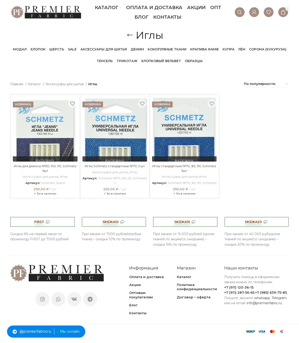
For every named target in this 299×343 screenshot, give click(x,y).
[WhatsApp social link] (58, 304)
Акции (135, 289)
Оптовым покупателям (141, 299)
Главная (17, 84)
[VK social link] (74, 304)
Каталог (35, 84)
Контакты (137, 317)
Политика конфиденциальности (197, 291)
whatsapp (262, 302)
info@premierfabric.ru (264, 307)
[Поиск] (239, 12)
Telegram (279, 302)
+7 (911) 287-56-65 (239, 297)
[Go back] (130, 35)
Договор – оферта (193, 302)
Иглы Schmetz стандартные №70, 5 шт (115, 168)
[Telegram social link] (90, 304)
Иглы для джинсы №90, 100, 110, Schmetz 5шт (45, 168)
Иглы (64, 176)
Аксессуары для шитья (65, 84)
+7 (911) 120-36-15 (238, 292)
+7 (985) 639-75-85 (271, 297)
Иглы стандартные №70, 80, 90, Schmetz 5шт (184, 168)
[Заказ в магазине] (266, 84)
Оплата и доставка (146, 281)
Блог (133, 310)
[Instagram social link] (43, 304)
